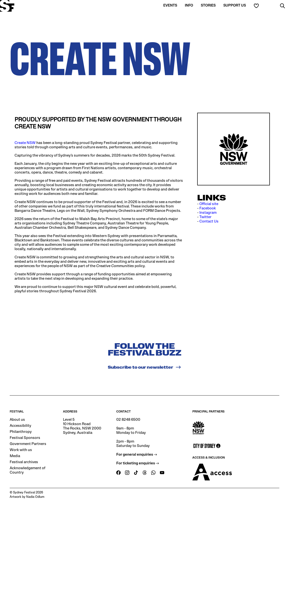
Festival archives (24, 462)
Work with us (21, 450)
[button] (282, 6)
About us (17, 420)
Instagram (208, 213)
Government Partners (28, 444)
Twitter (205, 217)
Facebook (207, 208)
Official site (208, 204)
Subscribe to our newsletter (144, 367)
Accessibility (20, 426)
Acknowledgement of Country (27, 470)
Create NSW (25, 143)
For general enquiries (136, 455)
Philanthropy (21, 432)
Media (15, 456)
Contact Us (209, 221)
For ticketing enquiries (137, 463)
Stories (208, 6)
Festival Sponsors (25, 438)
